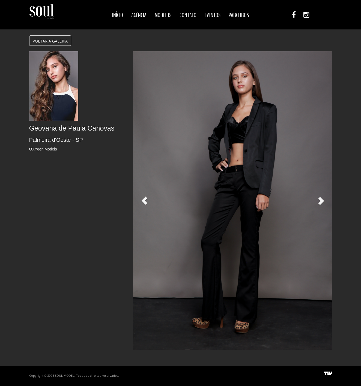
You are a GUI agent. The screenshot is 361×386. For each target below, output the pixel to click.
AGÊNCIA (139, 15)
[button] (144, 200)
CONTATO (188, 15)
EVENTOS (212, 15)
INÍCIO (117, 15)
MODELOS (163, 15)
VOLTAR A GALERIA (50, 41)
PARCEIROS (239, 15)
